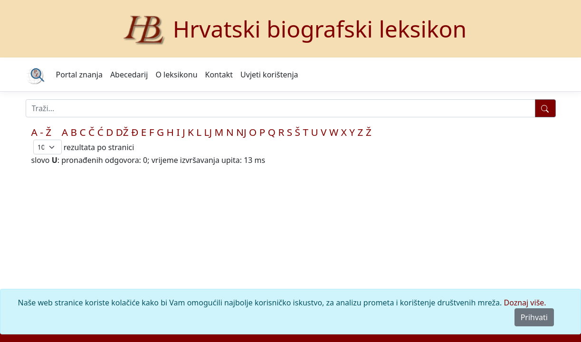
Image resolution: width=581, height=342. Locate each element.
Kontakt (219, 74)
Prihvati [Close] (534, 317)
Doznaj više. (525, 302)
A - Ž (41, 132)
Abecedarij (129, 74)
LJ (208, 132)
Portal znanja (79, 74)
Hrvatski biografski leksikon (320, 28)
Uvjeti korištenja (269, 74)
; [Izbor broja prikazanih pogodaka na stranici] (47, 147)
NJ (241, 132)
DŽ (122, 132)
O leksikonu (176, 74)
